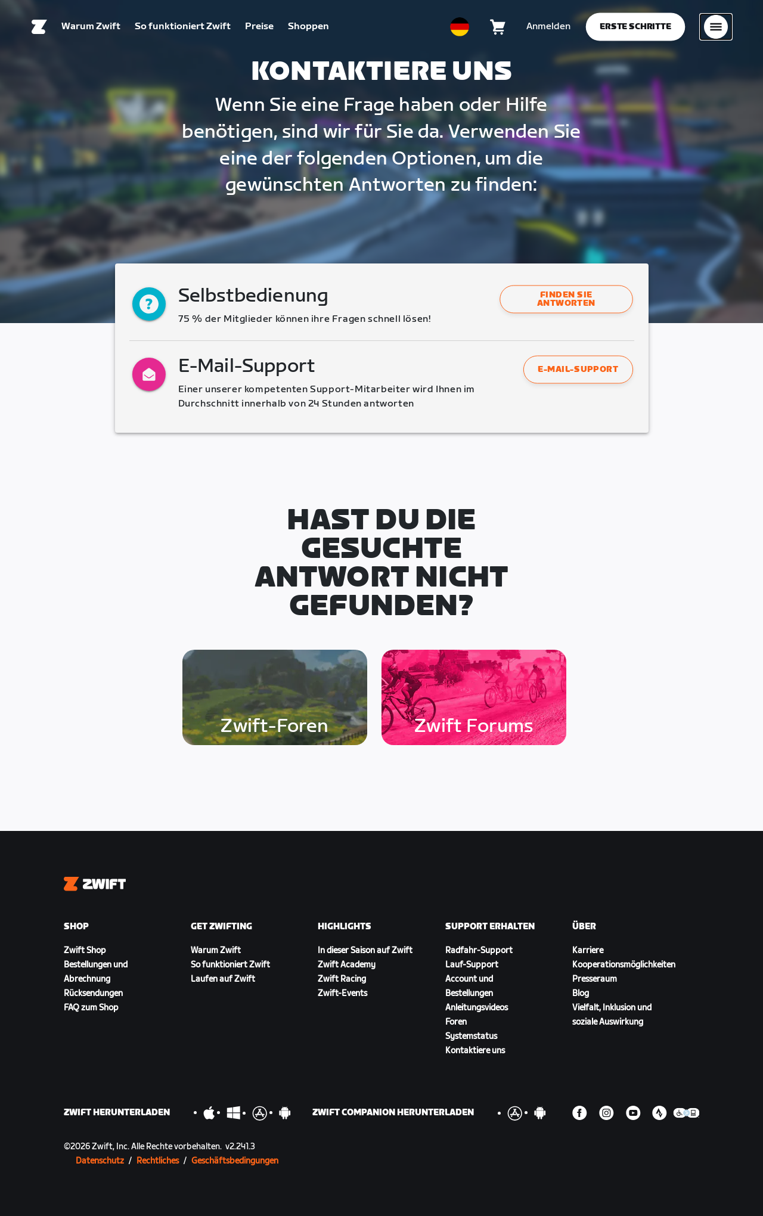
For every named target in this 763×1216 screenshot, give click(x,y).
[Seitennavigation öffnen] (715, 26)
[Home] (39, 27)
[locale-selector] (459, 26)
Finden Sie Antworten (566, 299)
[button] (566, 299)
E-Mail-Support (578, 369)
